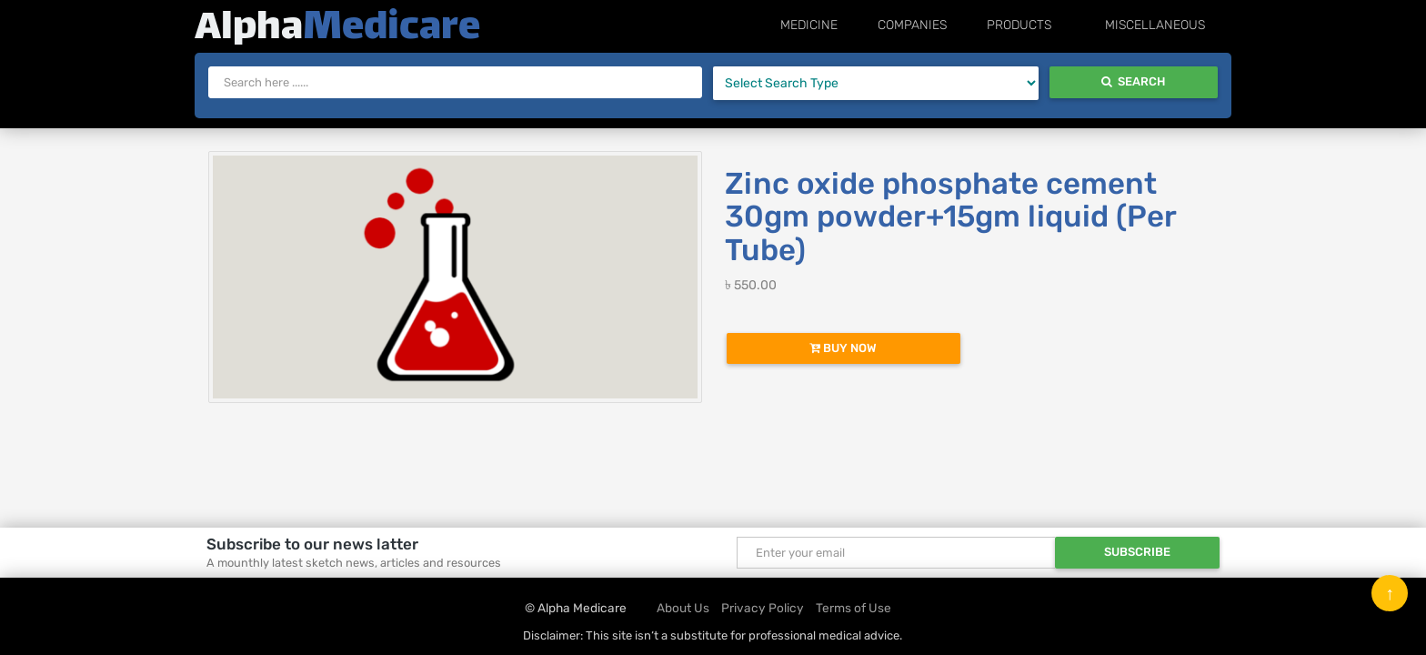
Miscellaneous (1170, 25)
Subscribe (1137, 552)
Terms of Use (853, 607)
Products (1061, 25)
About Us (683, 607)
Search (1133, 81)
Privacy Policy (762, 607)
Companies (967, 25)
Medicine (878, 25)
